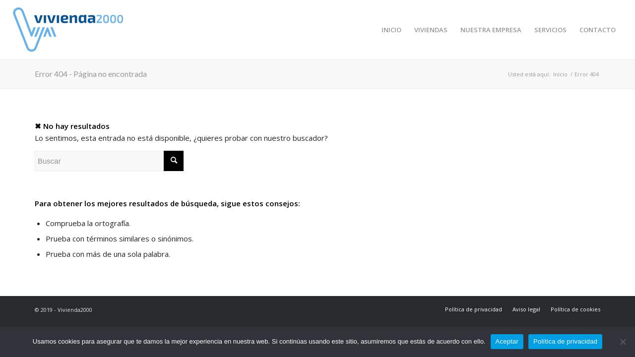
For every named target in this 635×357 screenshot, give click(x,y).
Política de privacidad (565, 341)
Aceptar (507, 341)
